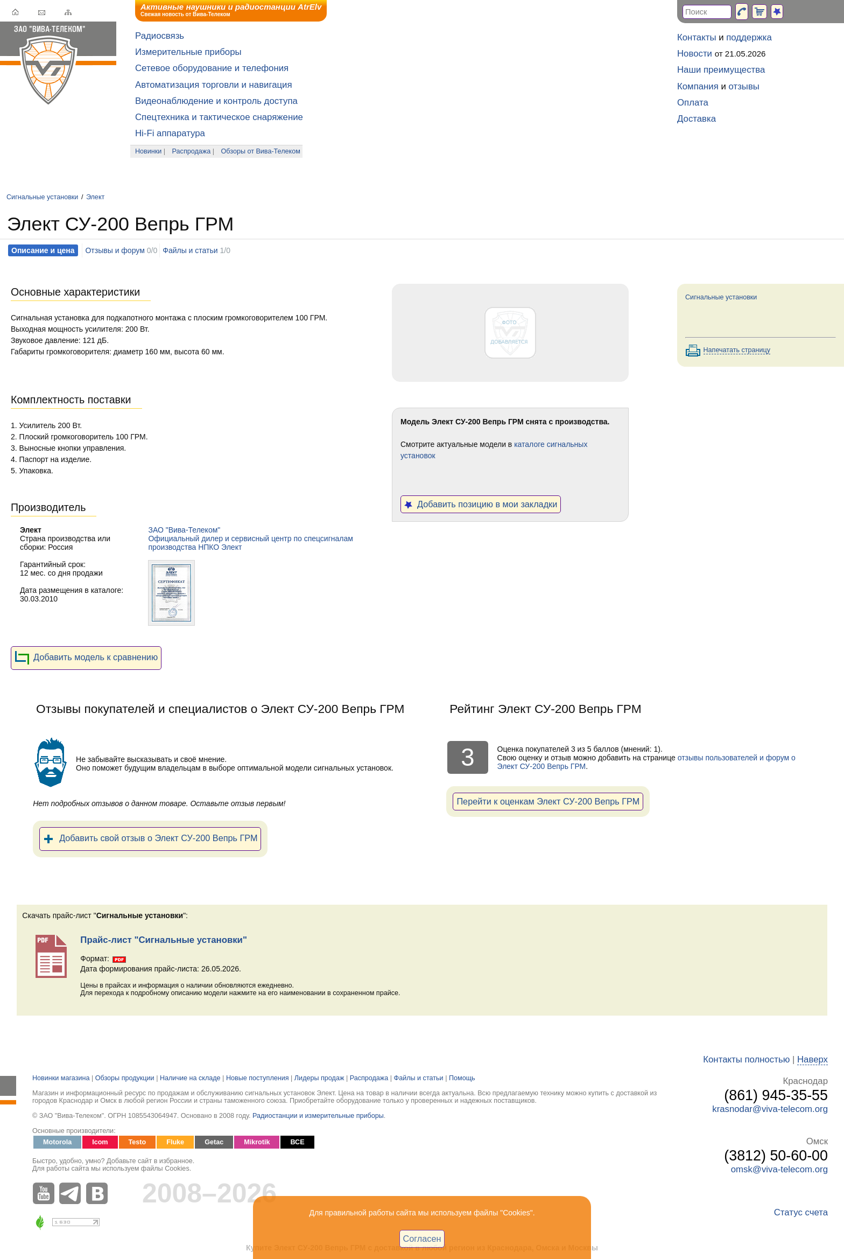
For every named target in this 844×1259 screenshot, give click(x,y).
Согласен (422, 1238)
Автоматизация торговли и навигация (213, 85)
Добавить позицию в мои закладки (480, 504)
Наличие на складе (190, 1078)
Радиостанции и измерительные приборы (318, 1116)
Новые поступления (257, 1078)
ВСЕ (297, 1142)
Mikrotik (257, 1142)
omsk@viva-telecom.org (779, 1169)
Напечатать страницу (737, 350)
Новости (694, 53)
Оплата (692, 102)
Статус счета (801, 1212)
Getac (214, 1142)
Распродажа (191, 151)
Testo (137, 1142)
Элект (95, 197)
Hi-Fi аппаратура (170, 133)
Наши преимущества (721, 70)
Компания (698, 86)
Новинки (148, 151)
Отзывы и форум (114, 250)
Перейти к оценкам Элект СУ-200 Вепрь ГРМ (547, 801)
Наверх (812, 1059)
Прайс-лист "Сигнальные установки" (163, 940)
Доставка (696, 119)
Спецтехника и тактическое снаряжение (219, 117)
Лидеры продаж (319, 1078)
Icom (100, 1142)
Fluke (175, 1142)
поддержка (749, 37)
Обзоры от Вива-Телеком (260, 151)
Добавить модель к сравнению (86, 658)
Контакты (696, 37)
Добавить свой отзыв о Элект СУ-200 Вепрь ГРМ (150, 839)
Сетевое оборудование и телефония (212, 68)
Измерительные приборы (188, 52)
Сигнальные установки (42, 197)
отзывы (744, 86)
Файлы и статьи (190, 250)
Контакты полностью (746, 1059)
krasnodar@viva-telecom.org (770, 1109)
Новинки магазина (60, 1078)
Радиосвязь (159, 36)
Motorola (57, 1142)
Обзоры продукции (124, 1078)
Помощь (462, 1078)
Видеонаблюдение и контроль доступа (216, 101)
